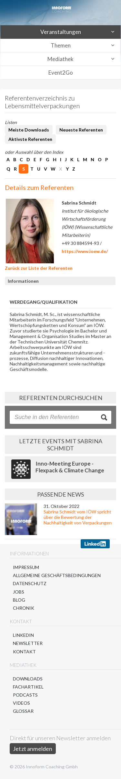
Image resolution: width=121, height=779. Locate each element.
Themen (61, 45)
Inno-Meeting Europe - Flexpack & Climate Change (69, 467)
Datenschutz (29, 583)
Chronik (23, 608)
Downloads (28, 678)
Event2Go (60, 72)
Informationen (23, 281)
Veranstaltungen (60, 31)
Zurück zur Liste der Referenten (39, 268)
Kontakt (24, 651)
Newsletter (28, 643)
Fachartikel (28, 687)
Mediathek (60, 59)
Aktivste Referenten (30, 139)
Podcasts (25, 695)
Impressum (26, 567)
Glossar (23, 711)
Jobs (18, 592)
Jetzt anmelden (33, 748)
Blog (19, 600)
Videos (21, 703)
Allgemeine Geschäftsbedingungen (57, 575)
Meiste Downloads (28, 129)
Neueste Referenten (81, 129)
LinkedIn (23, 635)
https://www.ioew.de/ (85, 251)
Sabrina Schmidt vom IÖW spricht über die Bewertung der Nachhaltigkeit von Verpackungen (78, 517)
